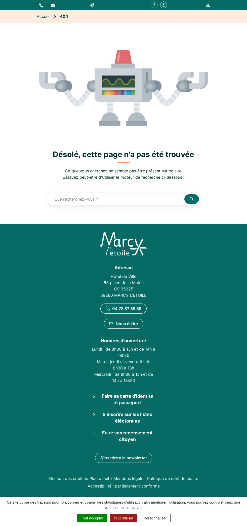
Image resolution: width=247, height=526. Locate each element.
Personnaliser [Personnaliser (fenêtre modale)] (155, 518)
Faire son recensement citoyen (127, 436)
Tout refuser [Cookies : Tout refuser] (124, 518)
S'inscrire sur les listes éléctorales (127, 418)
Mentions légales (129, 478)
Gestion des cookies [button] (68, 478)
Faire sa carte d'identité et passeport (127, 399)
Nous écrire (123, 323)
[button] (41, 5)
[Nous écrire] (53, 5)
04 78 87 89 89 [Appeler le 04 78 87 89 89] (123, 308)
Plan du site (101, 478)
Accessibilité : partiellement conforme (124, 486)
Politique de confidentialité (172, 478)
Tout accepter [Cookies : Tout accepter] (92, 518)
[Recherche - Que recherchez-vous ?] (116, 199)
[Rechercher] (191, 199)
